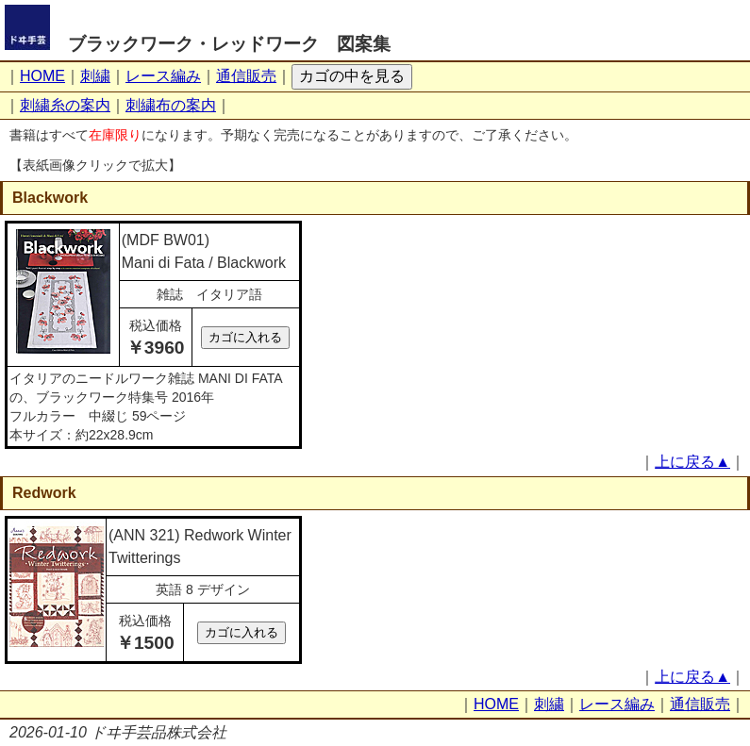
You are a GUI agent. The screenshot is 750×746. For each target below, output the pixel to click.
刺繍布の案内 (170, 105)
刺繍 (95, 76)
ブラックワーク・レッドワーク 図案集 (229, 44)
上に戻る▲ (692, 462)
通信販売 (246, 76)
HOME (42, 76)
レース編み (163, 76)
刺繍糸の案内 (65, 105)
